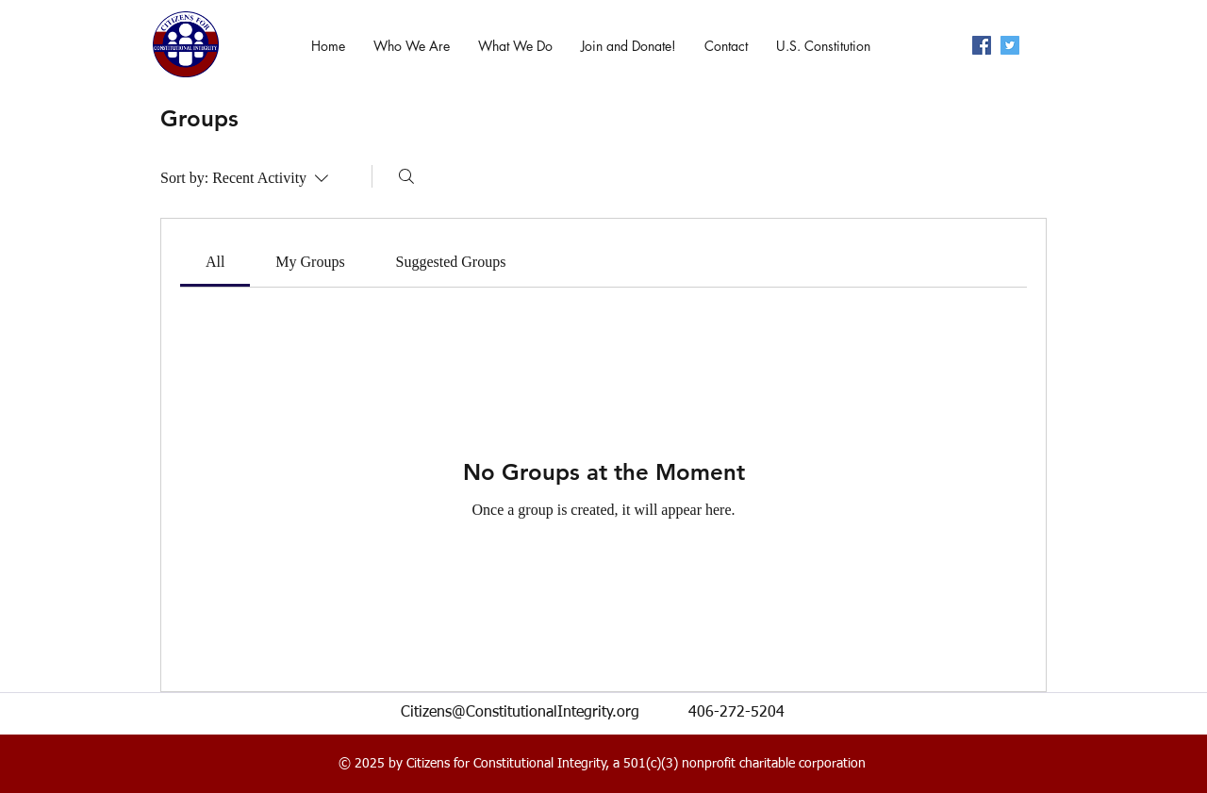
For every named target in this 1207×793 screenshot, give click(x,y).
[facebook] (981, 45)
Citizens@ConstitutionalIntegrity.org (520, 712)
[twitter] (1009, 45)
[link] (215, 262)
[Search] (406, 176)
